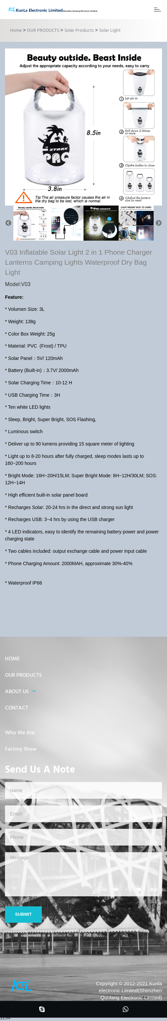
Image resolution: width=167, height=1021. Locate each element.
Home (16, 30)
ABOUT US (17, 691)
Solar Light (110, 30)
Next (158, 223)
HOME (12, 659)
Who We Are (19, 733)
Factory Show (21, 749)
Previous (8, 223)
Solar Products (79, 30)
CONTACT (16, 708)
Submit (23, 914)
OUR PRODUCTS (43, 30)
